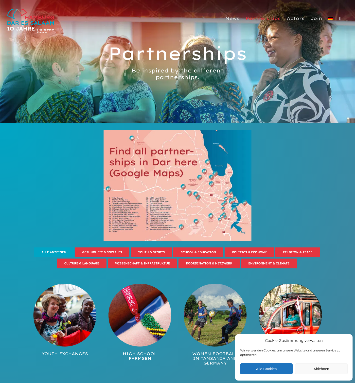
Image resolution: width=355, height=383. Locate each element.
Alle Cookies (266, 369)
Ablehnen (321, 369)
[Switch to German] (330, 18)
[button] (340, 18)
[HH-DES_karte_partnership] (177, 131)
